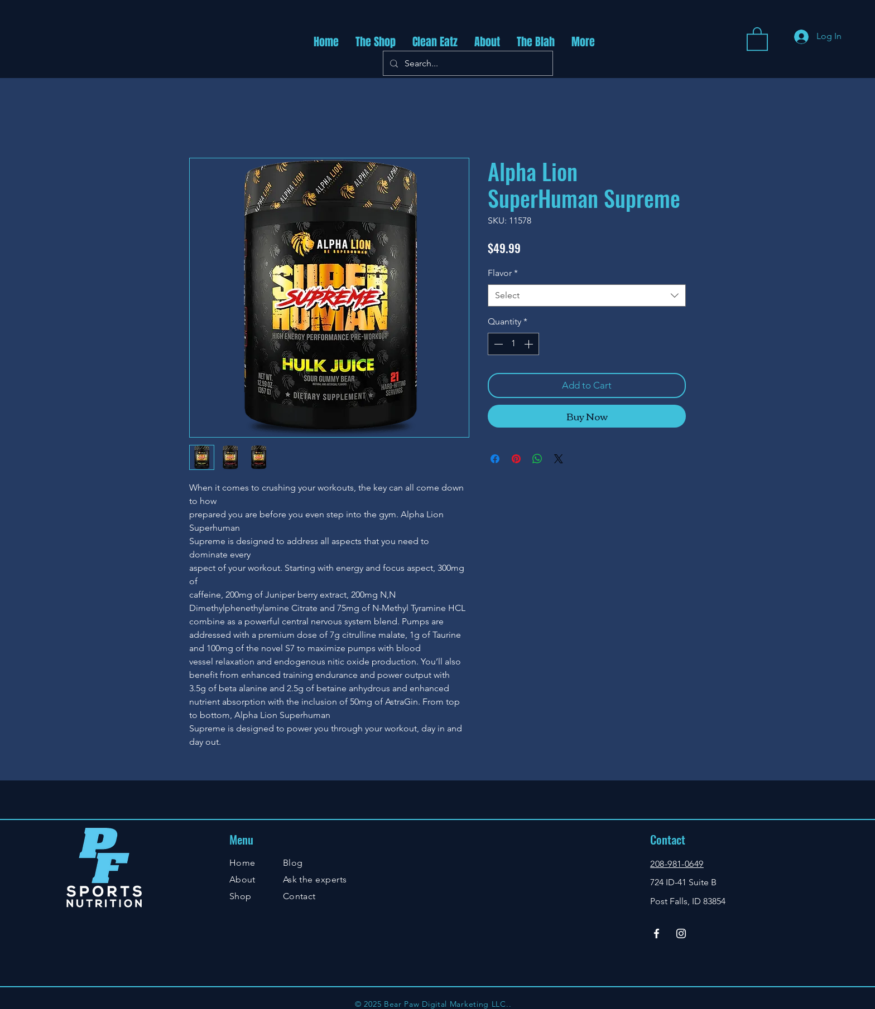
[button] (757, 38)
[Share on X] (558, 458)
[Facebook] (656, 933)
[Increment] (529, 344)
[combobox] (587, 295)
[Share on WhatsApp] (537, 458)
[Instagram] (681, 933)
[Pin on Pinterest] (516, 458)
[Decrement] (497, 344)
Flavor (503, 273)
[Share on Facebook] (495, 458)
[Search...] (467, 63)
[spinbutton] (513, 344)
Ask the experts (315, 879)
